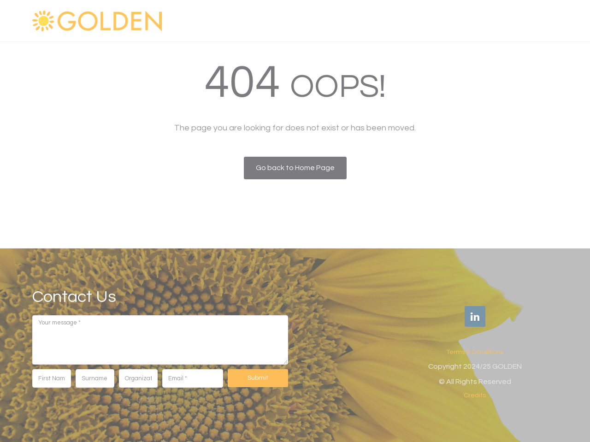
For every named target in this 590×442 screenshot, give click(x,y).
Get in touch (527, 21)
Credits (475, 395)
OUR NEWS (470, 21)
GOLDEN (253, 21)
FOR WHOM (418, 21)
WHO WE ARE (304, 21)
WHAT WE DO (363, 21)
